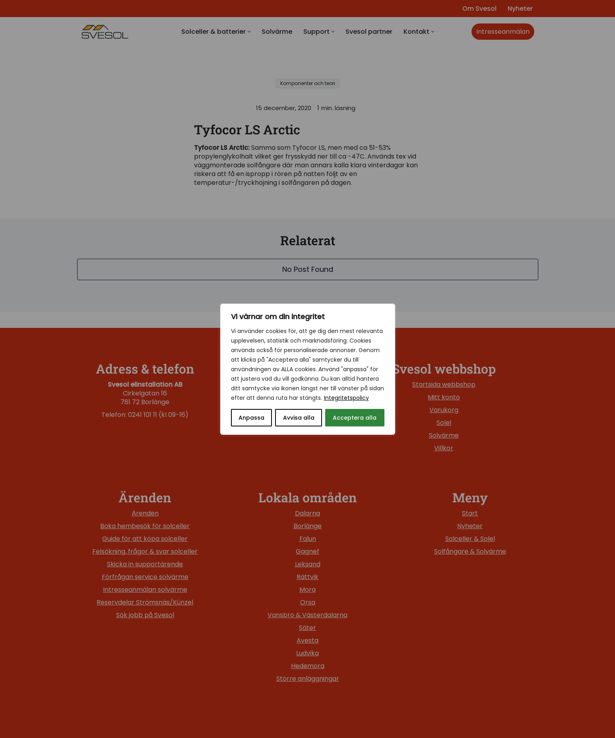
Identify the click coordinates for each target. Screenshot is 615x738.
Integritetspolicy (346, 398)
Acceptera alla (354, 418)
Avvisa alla (298, 418)
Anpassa (251, 418)
